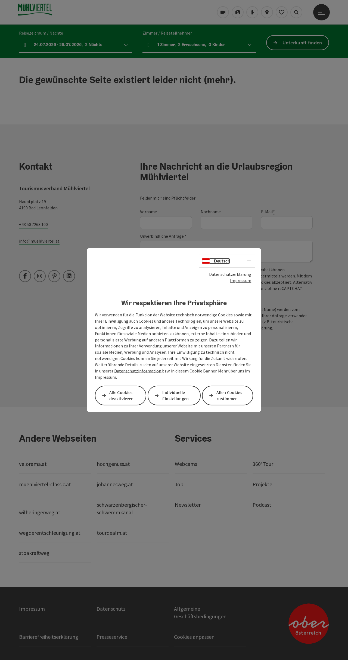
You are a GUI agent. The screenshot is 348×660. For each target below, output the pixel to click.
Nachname (211, 211)
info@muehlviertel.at (39, 241)
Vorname (148, 211)
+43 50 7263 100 (33, 224)
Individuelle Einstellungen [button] (175, 395)
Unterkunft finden (302, 42)
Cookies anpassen (194, 636)
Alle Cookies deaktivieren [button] (121, 395)
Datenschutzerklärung (230, 274)
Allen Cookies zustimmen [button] (229, 395)
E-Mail (268, 212)
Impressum (240, 280)
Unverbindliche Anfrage (163, 236)
